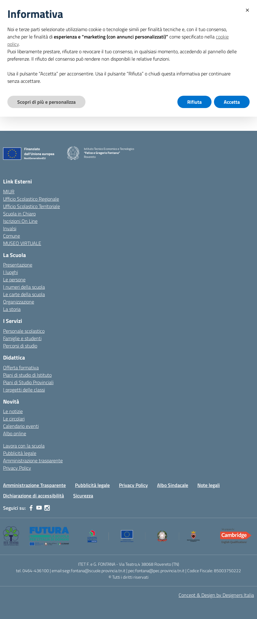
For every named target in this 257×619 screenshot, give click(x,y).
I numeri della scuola (24, 287)
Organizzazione (18, 301)
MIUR (8, 191)
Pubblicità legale (19, 453)
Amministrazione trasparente (33, 460)
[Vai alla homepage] (73, 153)
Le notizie (13, 411)
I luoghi (10, 272)
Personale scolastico (24, 331)
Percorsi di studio (20, 345)
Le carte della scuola (24, 294)
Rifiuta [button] (194, 102)
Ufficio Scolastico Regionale (31, 199)
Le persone (14, 279)
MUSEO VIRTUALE (22, 243)
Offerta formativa (21, 367)
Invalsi (9, 228)
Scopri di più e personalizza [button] (46, 102)
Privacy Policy (17, 468)
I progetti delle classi (24, 389)
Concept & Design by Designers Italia (216, 595)
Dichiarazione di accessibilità (33, 495)
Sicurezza (83, 495)
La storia (12, 309)
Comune (11, 235)
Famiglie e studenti (22, 338)
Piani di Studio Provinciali (28, 382)
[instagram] (47, 508)
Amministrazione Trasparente (34, 485)
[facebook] (31, 508)
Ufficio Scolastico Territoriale (31, 206)
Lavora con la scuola (24, 445)
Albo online (14, 433)
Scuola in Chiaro (19, 213)
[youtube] (39, 508)
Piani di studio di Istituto (27, 375)
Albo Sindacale (172, 485)
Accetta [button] (232, 102)
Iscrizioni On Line (20, 221)
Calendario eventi (21, 426)
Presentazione (17, 264)
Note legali (208, 485)
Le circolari (14, 418)
